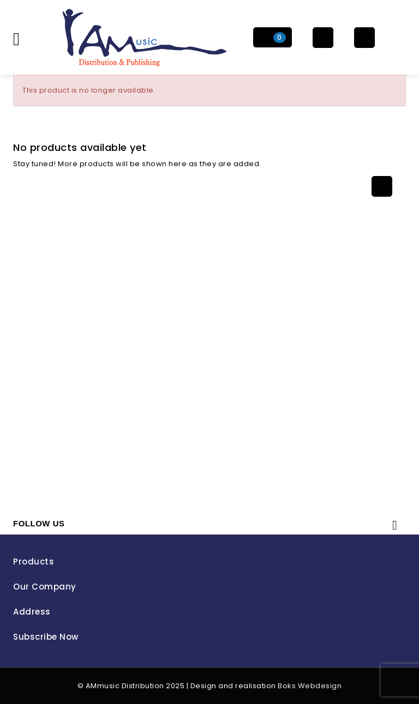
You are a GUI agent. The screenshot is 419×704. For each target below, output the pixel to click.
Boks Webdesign (310, 686)
